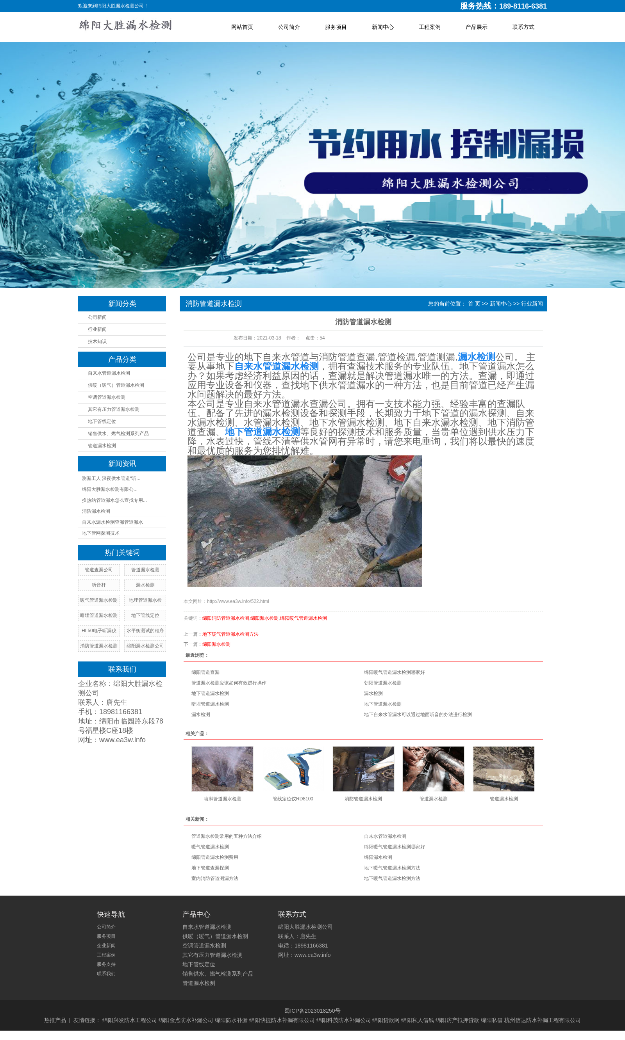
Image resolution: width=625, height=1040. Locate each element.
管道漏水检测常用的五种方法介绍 (226, 836)
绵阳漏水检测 (264, 618)
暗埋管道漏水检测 (210, 704)
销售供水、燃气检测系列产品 (118, 433)
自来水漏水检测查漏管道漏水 (112, 522)
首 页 (474, 303)
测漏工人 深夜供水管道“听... (111, 478)
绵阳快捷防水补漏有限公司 (282, 1020)
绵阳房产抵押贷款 (457, 1020)
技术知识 (97, 341)
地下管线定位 (102, 421)
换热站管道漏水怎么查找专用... (114, 500)
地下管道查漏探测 (210, 868)
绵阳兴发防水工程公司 (129, 1020)
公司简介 (289, 27)
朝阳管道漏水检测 (383, 683)
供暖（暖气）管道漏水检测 (116, 385)
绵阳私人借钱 (417, 1020)
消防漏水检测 (96, 511)
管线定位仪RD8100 (293, 799)
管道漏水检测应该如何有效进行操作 (228, 683)
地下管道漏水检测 (210, 693)
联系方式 (523, 27)
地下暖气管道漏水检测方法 (230, 634)
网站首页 (242, 27)
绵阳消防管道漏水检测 (225, 618)
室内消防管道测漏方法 (214, 878)
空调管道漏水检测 (106, 397)
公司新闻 (97, 317)
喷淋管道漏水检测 (222, 799)
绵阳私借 (492, 1020)
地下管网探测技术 (101, 533)
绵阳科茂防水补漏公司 (343, 1020)
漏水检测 (373, 693)
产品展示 (477, 27)
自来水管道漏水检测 (109, 373)
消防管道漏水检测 (363, 799)
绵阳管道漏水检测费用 (214, 857)
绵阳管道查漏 (205, 672)
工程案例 (430, 27)
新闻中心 (383, 27)
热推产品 (55, 1020)
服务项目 (336, 27)
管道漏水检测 (102, 445)
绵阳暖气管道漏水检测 (303, 618)
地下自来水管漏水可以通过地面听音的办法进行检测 (418, 714)
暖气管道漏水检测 (210, 847)
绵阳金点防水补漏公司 (186, 1020)
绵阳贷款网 (386, 1020)
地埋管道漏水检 (145, 600)
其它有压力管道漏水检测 (113, 409)
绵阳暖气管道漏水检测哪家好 (394, 672)
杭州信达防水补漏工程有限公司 (542, 1020)
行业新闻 (97, 329)
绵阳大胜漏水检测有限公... (110, 489)
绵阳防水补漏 (231, 1020)
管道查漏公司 (99, 569)
